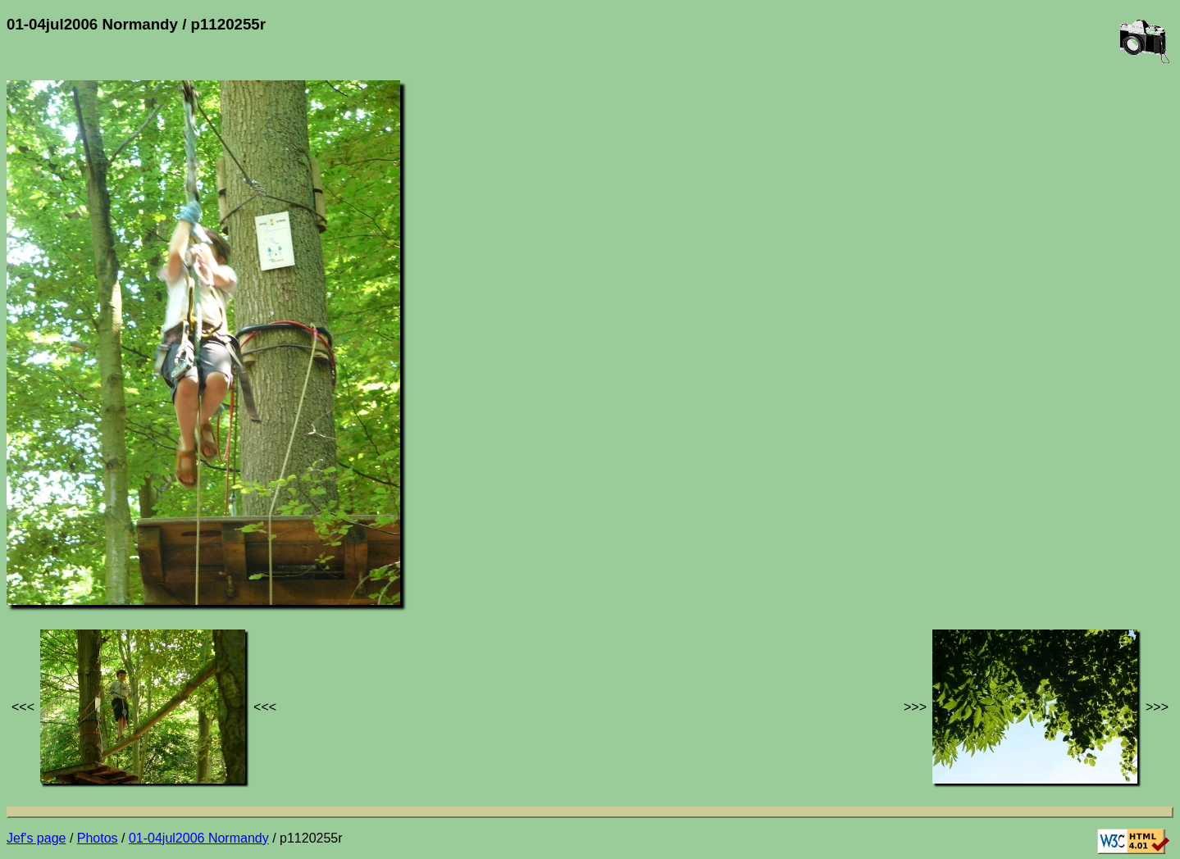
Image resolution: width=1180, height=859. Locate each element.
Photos (97, 838)
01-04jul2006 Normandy (199, 838)
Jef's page (36, 838)
